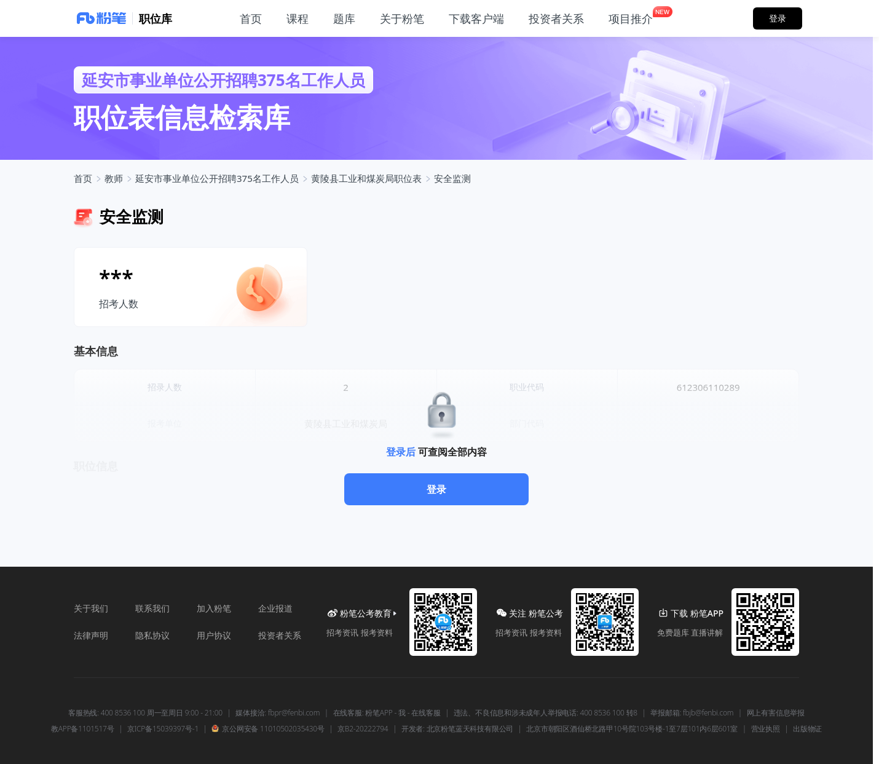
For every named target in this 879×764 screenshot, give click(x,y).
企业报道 (275, 608)
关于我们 (91, 608)
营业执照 (765, 729)
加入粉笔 (214, 608)
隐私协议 (152, 635)
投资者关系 (279, 635)
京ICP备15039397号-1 (163, 729)
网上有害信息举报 (776, 713)
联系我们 (152, 608)
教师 (113, 178)
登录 (436, 489)
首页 (83, 178)
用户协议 (214, 635)
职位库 (155, 18)
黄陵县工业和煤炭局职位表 (366, 178)
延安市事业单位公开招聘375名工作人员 (217, 178)
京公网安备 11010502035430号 (267, 729)
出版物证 (807, 729)
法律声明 (91, 635)
